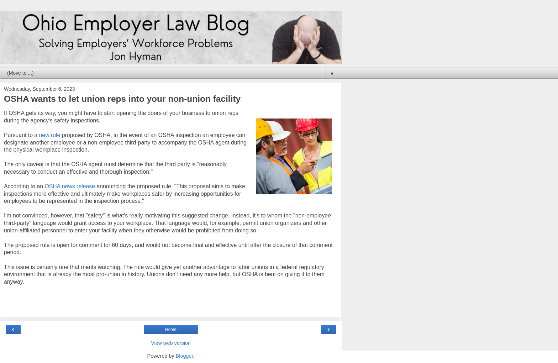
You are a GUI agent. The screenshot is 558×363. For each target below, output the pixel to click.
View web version (171, 343)
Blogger (184, 356)
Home (171, 329)
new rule (49, 135)
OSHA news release (69, 186)
